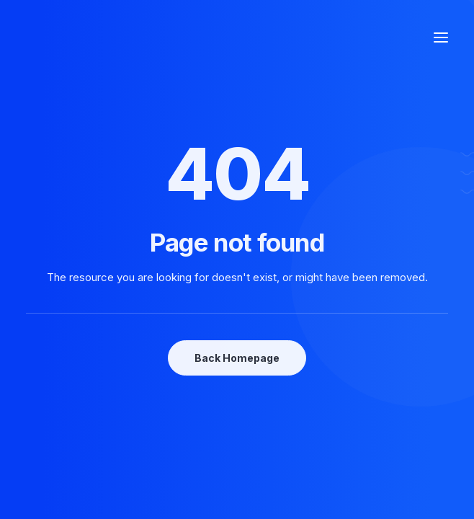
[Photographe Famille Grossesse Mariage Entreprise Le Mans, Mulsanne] (91, 37)
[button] (441, 37)
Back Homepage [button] (237, 358)
